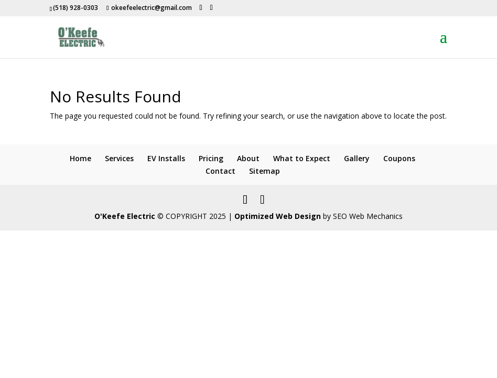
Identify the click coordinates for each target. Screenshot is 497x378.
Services (119, 158)
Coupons (399, 158)
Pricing (211, 158)
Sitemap (264, 171)
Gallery (357, 158)
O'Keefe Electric (124, 216)
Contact (220, 171)
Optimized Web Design (277, 216)
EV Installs (166, 158)
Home (80, 158)
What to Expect (301, 158)
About (248, 158)
